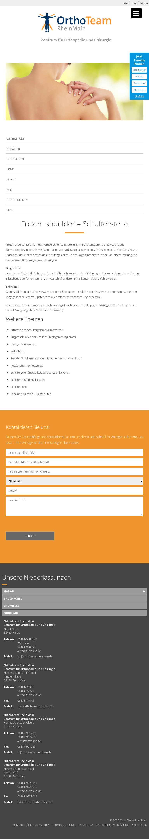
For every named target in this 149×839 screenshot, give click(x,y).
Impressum (85, 825)
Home (125, 3)
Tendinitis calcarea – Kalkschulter (31, 394)
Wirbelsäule (15, 138)
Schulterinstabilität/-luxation (28, 380)
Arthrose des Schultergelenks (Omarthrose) (37, 330)
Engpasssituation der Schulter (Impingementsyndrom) (43, 337)
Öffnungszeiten (38, 825)
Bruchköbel (13, 598)
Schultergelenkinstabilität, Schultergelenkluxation (40, 372)
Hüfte (11, 179)
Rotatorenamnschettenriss (27, 365)
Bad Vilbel (11, 606)
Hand (10, 169)
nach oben (139, 825)
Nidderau (11, 613)
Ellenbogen (15, 159)
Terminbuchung (63, 825)
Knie (10, 190)
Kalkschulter (18, 351)
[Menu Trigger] (136, 13)
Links (134, 3)
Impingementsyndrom (24, 344)
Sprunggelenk (17, 200)
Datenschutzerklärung (112, 825)
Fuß (10, 210)
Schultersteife (19, 387)
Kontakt (144, 3)
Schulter (13, 148)
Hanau (9, 591)
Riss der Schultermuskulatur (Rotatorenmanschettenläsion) (46, 358)
